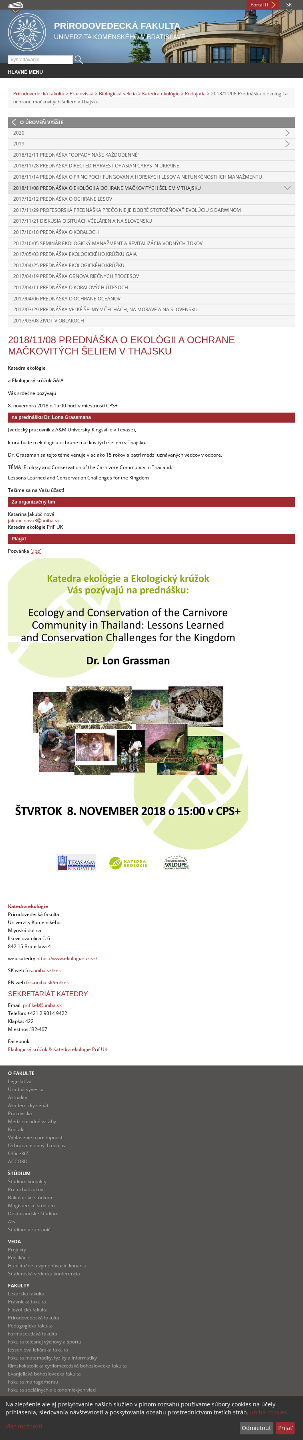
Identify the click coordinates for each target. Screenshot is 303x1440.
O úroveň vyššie (41, 122)
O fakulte (21, 1073)
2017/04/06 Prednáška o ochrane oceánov (66, 298)
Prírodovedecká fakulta (38, 93)
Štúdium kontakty (27, 1181)
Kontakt (16, 1129)
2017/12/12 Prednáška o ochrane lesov (62, 198)
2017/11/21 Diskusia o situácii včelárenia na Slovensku (82, 221)
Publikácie (19, 1257)
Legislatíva (20, 1081)
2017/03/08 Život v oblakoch (48, 320)
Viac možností (24, 1426)
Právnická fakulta (27, 1301)
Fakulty (18, 1285)
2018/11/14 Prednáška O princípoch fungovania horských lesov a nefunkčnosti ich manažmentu (137, 176)
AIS (11, 1221)
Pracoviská (82, 93)
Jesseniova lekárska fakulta (38, 1349)
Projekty (17, 1249)
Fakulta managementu (33, 1381)
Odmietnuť (256, 1428)
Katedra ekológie (161, 93)
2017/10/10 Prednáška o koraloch (56, 232)
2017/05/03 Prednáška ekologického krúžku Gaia (75, 254)
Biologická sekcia (118, 93)
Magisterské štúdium (31, 1205)
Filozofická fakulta (28, 1309)
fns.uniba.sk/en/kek (47, 982)
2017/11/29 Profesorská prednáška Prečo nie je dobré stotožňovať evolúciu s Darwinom (127, 210)
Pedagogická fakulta (30, 1325)
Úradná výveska (26, 1089)
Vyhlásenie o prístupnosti (36, 1137)
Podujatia (195, 93)
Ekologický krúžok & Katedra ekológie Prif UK (57, 1049)
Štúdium (19, 1173)
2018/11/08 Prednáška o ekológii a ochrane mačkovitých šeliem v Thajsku (107, 188)
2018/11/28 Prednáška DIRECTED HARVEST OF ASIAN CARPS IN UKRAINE (96, 165)
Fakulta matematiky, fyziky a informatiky (52, 1357)
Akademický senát (28, 1105)
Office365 (19, 1153)
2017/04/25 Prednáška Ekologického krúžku (68, 265)
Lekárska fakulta (26, 1293)
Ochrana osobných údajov (37, 1145)
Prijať (285, 1428)
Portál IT (260, 4)
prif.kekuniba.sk (42, 1005)
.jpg (36, 551)
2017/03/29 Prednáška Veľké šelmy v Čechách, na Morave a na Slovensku (105, 309)
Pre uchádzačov (25, 1189)
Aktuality (17, 1097)
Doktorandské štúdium (33, 1213)
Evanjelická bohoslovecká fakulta (44, 1373)
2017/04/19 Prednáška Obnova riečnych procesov (76, 276)
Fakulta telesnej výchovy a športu (44, 1341)
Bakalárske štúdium (30, 1197)
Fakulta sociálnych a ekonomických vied (52, 1389)
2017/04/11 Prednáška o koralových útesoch (70, 287)
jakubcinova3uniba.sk (34, 520)
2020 (18, 132)
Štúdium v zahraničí (30, 1229)
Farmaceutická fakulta (32, 1333)
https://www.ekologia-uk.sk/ (66, 958)
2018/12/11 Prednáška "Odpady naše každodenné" (76, 154)
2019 (18, 143)
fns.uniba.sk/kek (43, 970)
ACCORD (18, 1161)
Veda (14, 1241)
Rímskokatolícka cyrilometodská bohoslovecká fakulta (67, 1365)
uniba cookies (268, 1412)
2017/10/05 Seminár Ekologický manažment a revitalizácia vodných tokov (108, 243)
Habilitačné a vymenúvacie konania (47, 1265)
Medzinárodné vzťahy (32, 1121)
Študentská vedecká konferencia (44, 1273)
